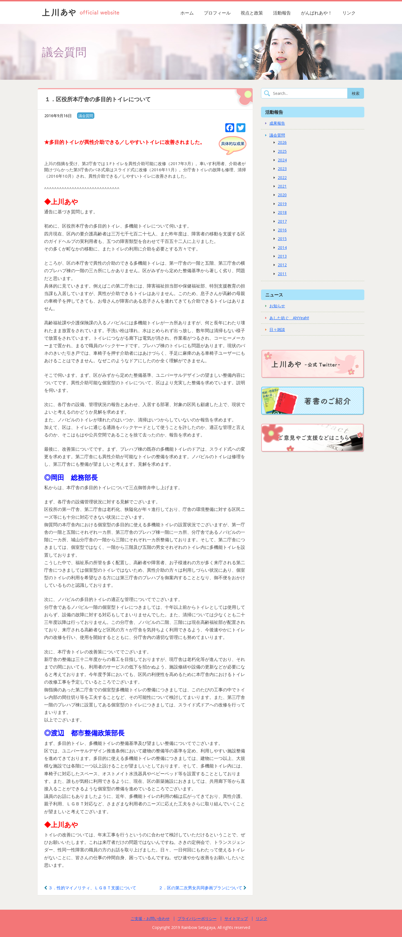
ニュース (274, 294)
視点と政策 (252, 13)
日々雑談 (277, 329)
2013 (282, 256)
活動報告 (282, 13)
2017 (282, 221)
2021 (282, 186)
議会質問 (85, 115)
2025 (282, 151)
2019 (282, 203)
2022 (282, 177)
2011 (282, 273)
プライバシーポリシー (197, 918)
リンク (349, 13)
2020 (282, 194)
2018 (282, 212)
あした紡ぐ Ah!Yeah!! (289, 317)
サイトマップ (236, 918)
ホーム (187, 13)
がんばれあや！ (316, 13)
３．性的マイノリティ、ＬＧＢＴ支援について (90, 887)
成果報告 (277, 123)
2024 (282, 160)
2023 (282, 168)
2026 (282, 142)
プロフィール (217, 13)
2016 (282, 230)
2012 (282, 264)
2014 (282, 247)
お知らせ (277, 305)
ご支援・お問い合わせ (150, 918)
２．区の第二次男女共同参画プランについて (203, 887)
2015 (282, 238)
